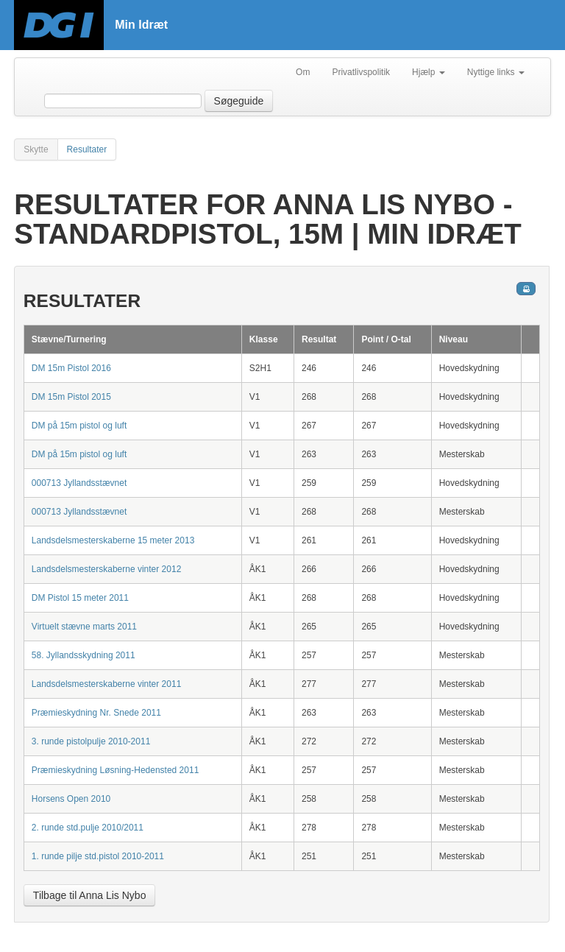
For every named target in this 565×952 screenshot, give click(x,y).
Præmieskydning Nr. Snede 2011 (96, 713)
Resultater (87, 149)
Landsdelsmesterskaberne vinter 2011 (106, 684)
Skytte (36, 149)
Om (303, 72)
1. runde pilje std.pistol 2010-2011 (98, 856)
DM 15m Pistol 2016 (71, 368)
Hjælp (428, 72)
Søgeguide (239, 101)
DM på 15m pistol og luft (79, 425)
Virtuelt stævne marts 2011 (84, 626)
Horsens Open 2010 (71, 799)
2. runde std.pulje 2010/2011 (87, 827)
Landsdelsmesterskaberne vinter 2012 (106, 569)
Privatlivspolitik (361, 72)
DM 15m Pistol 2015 (71, 397)
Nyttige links (496, 72)
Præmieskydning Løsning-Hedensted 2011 (115, 770)
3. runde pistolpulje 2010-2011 (91, 741)
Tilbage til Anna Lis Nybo (89, 895)
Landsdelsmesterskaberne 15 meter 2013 (113, 540)
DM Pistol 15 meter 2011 (80, 598)
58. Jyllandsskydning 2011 (83, 655)
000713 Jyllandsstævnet (79, 483)
